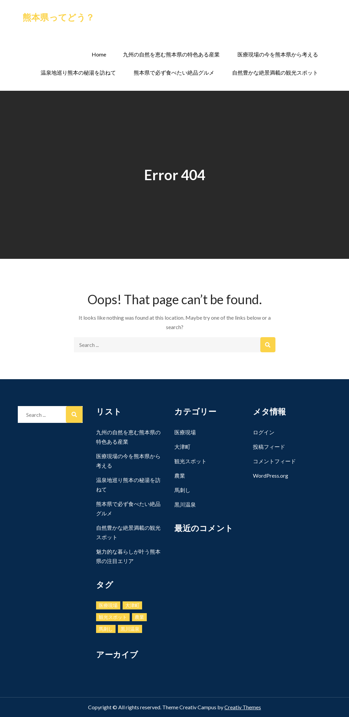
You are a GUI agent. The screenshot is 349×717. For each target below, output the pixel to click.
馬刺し (182, 490)
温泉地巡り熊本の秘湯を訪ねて (78, 72)
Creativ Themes (242, 707)
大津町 (182, 446)
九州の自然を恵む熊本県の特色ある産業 (171, 54)
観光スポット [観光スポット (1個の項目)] (113, 617)
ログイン (263, 432)
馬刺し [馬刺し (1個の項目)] (106, 629)
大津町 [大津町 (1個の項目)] (132, 605)
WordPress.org (270, 475)
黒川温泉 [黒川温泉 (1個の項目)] (130, 629)
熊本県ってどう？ (58, 17)
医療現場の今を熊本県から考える (277, 54)
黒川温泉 (185, 504)
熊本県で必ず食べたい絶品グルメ (174, 72)
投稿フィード (269, 446)
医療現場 (185, 432)
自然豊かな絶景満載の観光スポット (275, 72)
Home (99, 54)
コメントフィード (274, 461)
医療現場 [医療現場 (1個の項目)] (108, 605)
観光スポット (190, 461)
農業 (179, 475)
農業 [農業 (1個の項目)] (139, 617)
